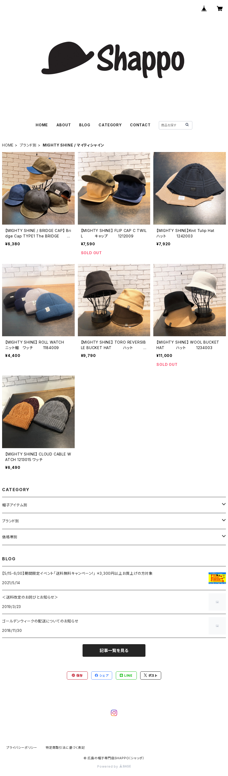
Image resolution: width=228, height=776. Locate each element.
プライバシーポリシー (21, 748)
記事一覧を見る (114, 650)
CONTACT (140, 125)
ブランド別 (28, 145)
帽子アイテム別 (15, 505)
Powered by (114, 766)
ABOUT (63, 125)
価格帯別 (10, 537)
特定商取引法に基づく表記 (65, 748)
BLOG (84, 125)
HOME (42, 125)
